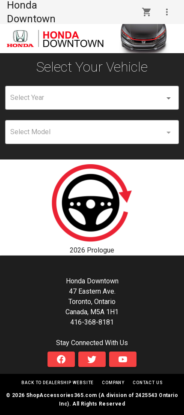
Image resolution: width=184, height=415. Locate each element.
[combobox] (92, 98)
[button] (167, 12)
